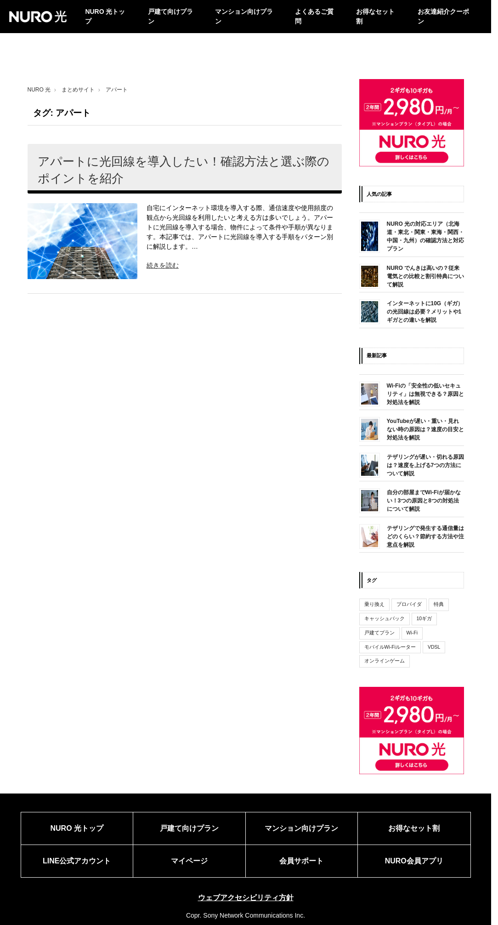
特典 (439, 604)
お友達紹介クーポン (443, 16)
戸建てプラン (379, 632)
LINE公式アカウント (77, 861)
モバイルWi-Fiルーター (390, 647)
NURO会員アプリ (414, 861)
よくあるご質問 (314, 16)
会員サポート (301, 861)
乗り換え (374, 604)
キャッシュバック (384, 618)
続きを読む (163, 265)
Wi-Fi (412, 632)
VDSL (434, 647)
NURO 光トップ (105, 16)
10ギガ (424, 618)
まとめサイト (78, 89)
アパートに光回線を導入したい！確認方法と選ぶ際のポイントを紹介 (183, 169)
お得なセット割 (375, 16)
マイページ (189, 861)
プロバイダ (409, 604)
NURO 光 (39, 89)
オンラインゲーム (384, 660)
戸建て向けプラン (170, 16)
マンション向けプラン (244, 16)
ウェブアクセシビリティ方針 (246, 898)
